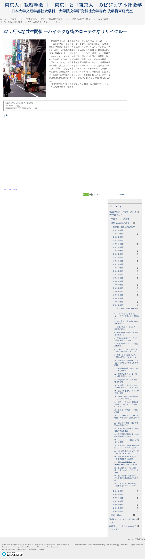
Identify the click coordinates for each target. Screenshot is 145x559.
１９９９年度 (125, 494)
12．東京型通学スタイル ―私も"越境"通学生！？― (125, 375)
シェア (97, 194)
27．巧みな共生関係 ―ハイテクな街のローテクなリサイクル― (126, 463)
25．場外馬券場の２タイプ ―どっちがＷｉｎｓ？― (126, 452)
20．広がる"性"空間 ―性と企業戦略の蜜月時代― (126, 424)
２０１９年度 (125, 247)
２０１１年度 (125, 274)
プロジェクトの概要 (120, 219)
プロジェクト (16, 19)
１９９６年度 (125, 505)
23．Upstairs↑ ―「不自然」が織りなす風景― (126, 441)
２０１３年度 (125, 268)
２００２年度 (102, 19)
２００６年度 (125, 291)
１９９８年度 (125, 498)
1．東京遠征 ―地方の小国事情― (126, 310)
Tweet (122, 194)
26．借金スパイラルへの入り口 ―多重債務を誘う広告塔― (126, 458)
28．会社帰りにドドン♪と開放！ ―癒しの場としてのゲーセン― (126, 470)
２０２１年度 (118, 240)
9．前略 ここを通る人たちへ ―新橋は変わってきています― (126, 356)
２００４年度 (125, 298)
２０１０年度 (125, 278)
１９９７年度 (125, 501)
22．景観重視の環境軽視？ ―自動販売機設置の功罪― (126, 435)
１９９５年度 (125, 508)
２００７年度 (125, 288)
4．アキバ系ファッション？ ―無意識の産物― (126, 328)
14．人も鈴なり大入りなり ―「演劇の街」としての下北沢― (126, 386)
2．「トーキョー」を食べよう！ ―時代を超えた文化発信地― (126, 316)
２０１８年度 (125, 251)
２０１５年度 (125, 261)
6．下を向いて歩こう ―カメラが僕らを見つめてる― (126, 339)
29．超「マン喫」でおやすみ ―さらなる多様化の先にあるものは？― (126, 478)
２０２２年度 (118, 237)
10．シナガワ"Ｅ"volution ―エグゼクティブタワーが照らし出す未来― (126, 363)
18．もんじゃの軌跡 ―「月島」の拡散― (126, 411)
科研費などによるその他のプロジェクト (124, 527)
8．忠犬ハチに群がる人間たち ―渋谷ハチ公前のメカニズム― (126, 350)
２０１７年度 (125, 254)
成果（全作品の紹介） (82, 19)
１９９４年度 (125, 511)
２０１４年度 (125, 264)
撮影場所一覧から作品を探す (124, 227)
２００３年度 (125, 302)
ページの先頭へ (138, 539)
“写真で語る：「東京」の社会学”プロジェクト (47, 19)
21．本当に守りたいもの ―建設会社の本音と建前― (126, 430)
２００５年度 (125, 295)
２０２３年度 (125, 234)
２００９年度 (125, 281)
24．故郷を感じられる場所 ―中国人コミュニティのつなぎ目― (126, 447)
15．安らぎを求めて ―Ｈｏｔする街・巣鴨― (126, 392)
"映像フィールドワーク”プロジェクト (124, 520)
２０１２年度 (125, 271)
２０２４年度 (125, 230)
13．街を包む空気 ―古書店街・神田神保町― (126, 381)
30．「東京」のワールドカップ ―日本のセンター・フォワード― (126, 486)
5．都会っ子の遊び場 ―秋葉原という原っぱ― (126, 334)
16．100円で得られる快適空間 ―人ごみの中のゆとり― (126, 398)
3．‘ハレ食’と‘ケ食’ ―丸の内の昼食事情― (126, 322)
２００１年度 (125, 491)
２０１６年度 (125, 257)
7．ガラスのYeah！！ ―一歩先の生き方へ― (126, 345)
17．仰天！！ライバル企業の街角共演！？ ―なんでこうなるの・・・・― (126, 404)
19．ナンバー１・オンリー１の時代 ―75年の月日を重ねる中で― (126, 418)
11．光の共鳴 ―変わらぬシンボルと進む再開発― (126, 369)
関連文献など (123, 515)
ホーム (3, 19)
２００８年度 (125, 285)
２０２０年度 (125, 244)
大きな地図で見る (10, 189)
